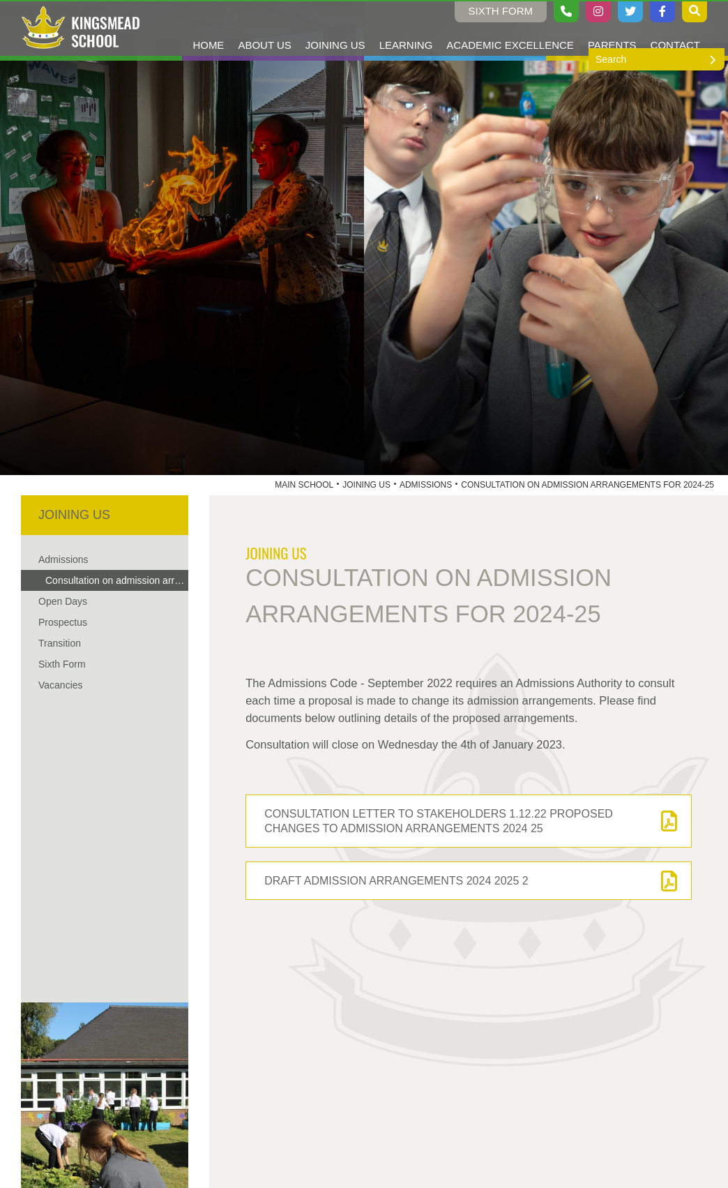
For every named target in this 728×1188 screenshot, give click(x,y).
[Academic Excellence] (510, 28)
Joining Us (366, 485)
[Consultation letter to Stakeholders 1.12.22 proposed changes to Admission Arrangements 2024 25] (468, 821)
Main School (304, 485)
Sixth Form (501, 11)
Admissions (426, 485)
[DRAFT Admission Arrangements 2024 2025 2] (468, 881)
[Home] (81, 27)
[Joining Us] (335, 28)
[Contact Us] (675, 28)
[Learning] (406, 28)
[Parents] (612, 28)
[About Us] (264, 28)
